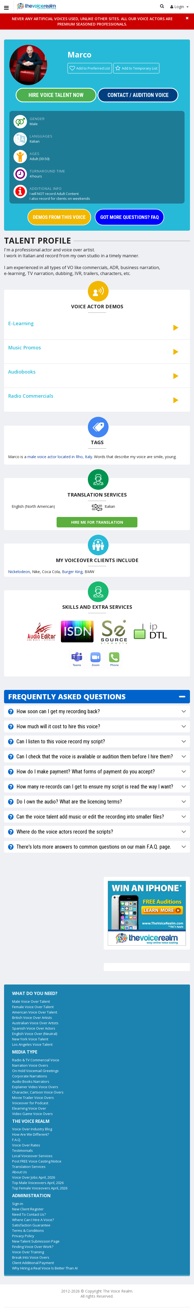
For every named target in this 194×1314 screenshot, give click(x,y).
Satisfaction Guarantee (31, 1225)
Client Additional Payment (33, 1262)
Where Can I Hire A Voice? (33, 1219)
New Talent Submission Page (36, 1241)
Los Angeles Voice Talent (32, 1044)
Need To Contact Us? (29, 1214)
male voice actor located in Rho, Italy (59, 456)
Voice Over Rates (26, 1145)
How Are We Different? (30, 1134)
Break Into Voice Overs (30, 1257)
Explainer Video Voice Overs (35, 1086)
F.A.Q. (16, 1139)
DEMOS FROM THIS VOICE (59, 217)
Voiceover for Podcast (30, 1103)
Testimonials (22, 1150)
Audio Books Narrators (30, 1081)
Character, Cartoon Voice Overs (38, 1092)
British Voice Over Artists (32, 1017)
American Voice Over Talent (34, 1012)
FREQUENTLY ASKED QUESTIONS (67, 696)
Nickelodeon (19, 571)
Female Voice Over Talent (33, 1006)
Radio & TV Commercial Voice (35, 1060)
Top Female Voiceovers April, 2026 (39, 1188)
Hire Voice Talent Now (56, 95)
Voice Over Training (28, 1252)
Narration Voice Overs (30, 1065)
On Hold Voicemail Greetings (35, 1070)
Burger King (72, 571)
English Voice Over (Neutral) (34, 1033)
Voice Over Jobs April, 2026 (33, 1177)
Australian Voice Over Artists (35, 1022)
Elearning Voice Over (29, 1108)
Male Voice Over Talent (31, 1001)
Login (179, 6)
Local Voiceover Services (32, 1155)
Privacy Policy (23, 1235)
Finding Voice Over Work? (32, 1246)
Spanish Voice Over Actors (33, 1028)
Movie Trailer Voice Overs (33, 1097)
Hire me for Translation (97, 522)
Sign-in (17, 1203)
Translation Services (29, 1166)
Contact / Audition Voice (138, 95)
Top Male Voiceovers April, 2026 (38, 1182)
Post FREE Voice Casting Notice (36, 1161)
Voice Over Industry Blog (32, 1129)
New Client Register (28, 1209)
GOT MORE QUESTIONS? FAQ (129, 217)
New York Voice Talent (30, 1039)
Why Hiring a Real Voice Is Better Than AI (45, 1268)
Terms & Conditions (28, 1230)
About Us (19, 1172)
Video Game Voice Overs (32, 1113)
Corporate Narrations (29, 1076)
